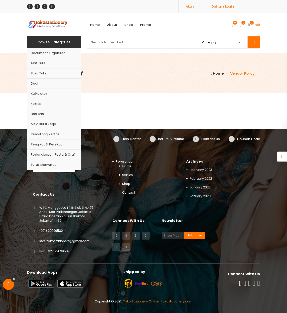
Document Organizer (48, 53)
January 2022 (200, 187)
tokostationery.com (176, 301)
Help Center (131, 139)
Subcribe (194, 235)
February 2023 (201, 170)
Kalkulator (39, 93)
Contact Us (210, 139)
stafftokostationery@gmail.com (64, 241)
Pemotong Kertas (45, 134)
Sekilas (127, 175)
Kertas (36, 103)
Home (217, 73)
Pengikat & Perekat (46, 144)
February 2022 (201, 178)
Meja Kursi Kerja (43, 124)
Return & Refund (171, 139)
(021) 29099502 (51, 230)
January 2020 (200, 196)
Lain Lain (37, 114)
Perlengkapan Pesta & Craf (53, 154)
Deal (34, 83)
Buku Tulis (38, 73)
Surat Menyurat (43, 164)
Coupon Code (248, 139)
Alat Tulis (38, 63)
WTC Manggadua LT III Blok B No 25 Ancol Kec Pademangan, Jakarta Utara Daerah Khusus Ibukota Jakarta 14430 (66, 214)
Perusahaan (125, 161)
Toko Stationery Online (141, 301)
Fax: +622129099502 (54, 251)
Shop (126, 183)
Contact (128, 192)
